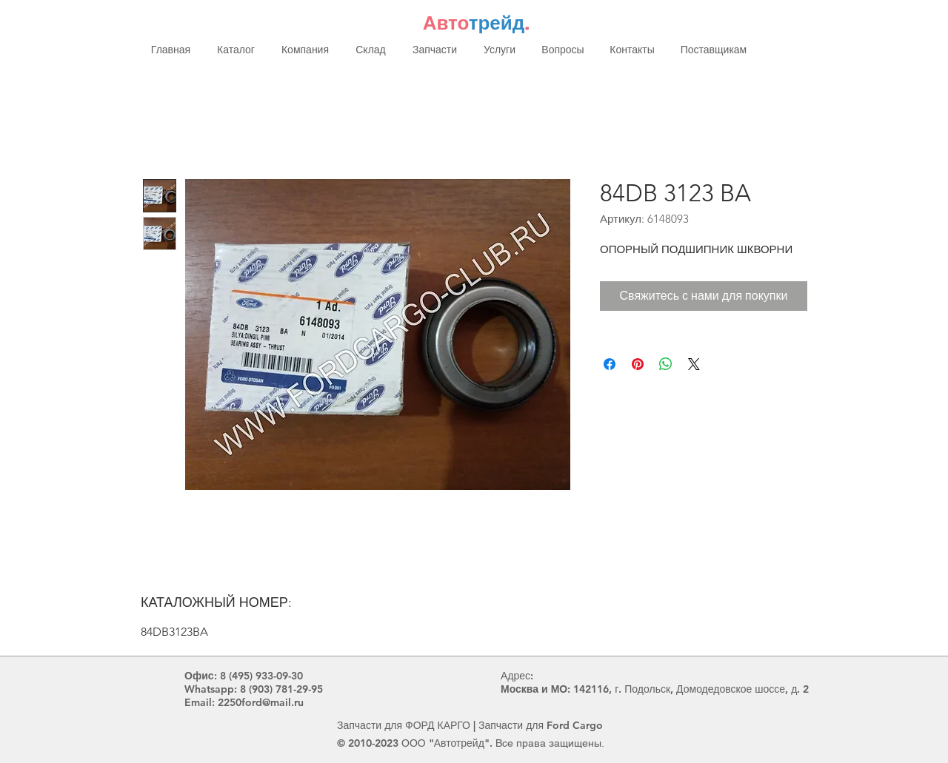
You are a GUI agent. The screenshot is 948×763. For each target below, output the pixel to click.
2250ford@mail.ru (261, 702)
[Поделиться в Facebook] (609, 364)
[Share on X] (694, 364)
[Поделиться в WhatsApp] (666, 364)
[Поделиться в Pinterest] (638, 364)
